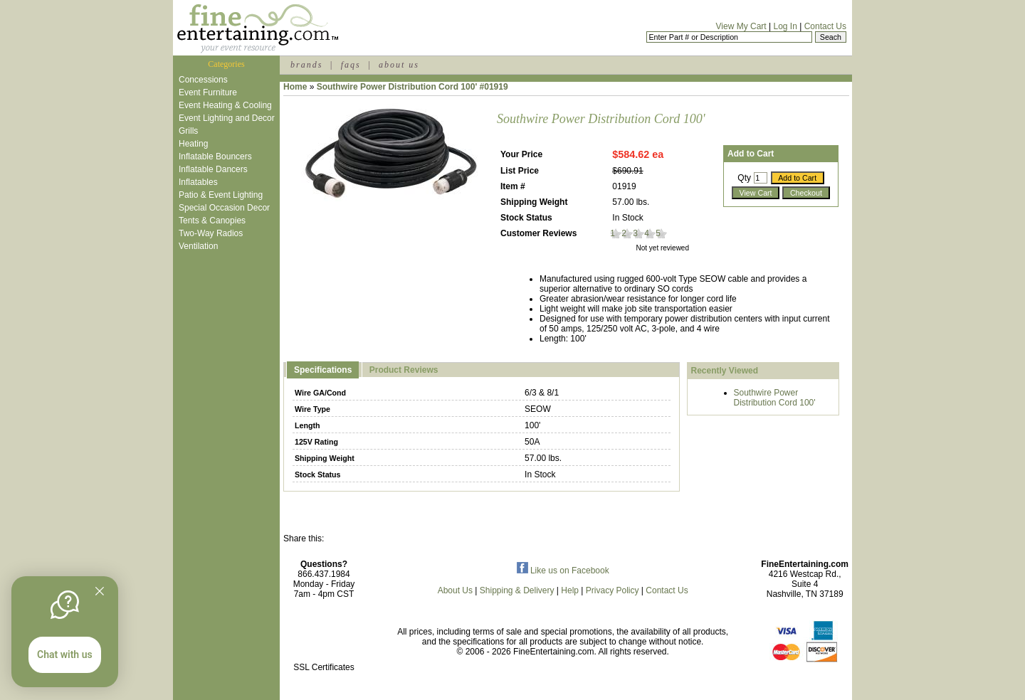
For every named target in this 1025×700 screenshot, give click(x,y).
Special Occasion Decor (224, 208)
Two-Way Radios (211, 233)
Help (570, 590)
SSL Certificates (323, 667)
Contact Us (825, 26)
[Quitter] (100, 591)
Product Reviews (403, 370)
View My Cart (741, 26)
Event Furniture (208, 92)
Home (295, 87)
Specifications (323, 370)
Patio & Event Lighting (221, 195)
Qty (744, 178)
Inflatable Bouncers (215, 156)
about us (399, 65)
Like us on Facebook (563, 571)
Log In (785, 26)
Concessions (203, 80)
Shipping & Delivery (517, 590)
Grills (188, 131)
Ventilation (198, 246)
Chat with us (65, 654)
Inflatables (198, 182)
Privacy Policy (612, 590)
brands (306, 65)
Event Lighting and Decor (227, 118)
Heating (193, 144)
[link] (323, 637)
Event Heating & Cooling (225, 105)
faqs (351, 65)
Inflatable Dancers (213, 169)
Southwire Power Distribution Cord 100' (775, 398)
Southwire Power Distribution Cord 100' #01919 (412, 87)
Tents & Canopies (212, 221)
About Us (455, 590)
